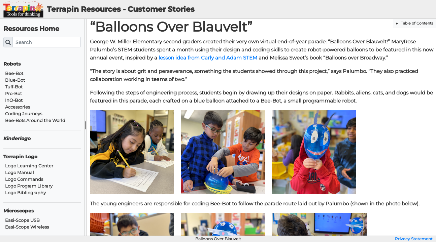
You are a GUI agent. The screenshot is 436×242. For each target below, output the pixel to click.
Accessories (17, 107)
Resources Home (31, 29)
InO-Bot (14, 100)
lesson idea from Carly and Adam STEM (208, 58)
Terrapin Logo (20, 157)
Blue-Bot (15, 80)
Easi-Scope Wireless (27, 227)
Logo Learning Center (29, 165)
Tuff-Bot (14, 86)
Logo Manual (19, 172)
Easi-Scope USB (22, 220)
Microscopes (18, 211)
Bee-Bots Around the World (35, 120)
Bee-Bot (14, 73)
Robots (12, 64)
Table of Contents (416, 23)
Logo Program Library (29, 186)
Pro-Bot (13, 93)
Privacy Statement (414, 239)
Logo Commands (24, 179)
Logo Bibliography (25, 192)
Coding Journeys (23, 113)
